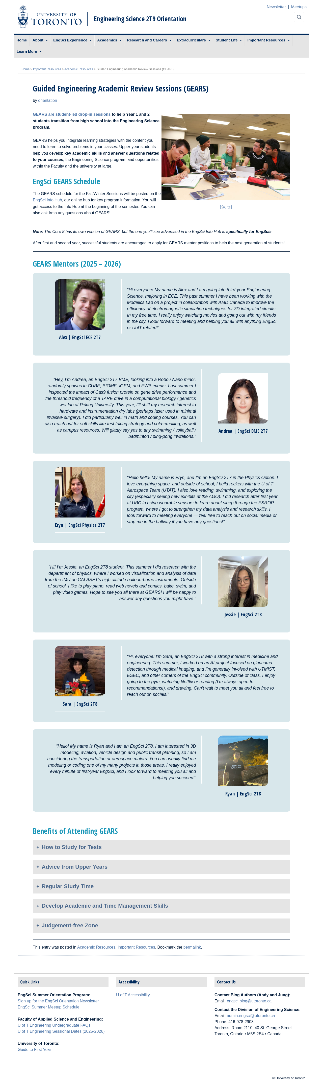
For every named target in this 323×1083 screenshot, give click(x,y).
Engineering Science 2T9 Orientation (140, 18)
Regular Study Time (68, 886)
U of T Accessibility (133, 995)
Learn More (27, 51)
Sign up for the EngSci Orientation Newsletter (58, 1001)
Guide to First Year (34, 1049)
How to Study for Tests (72, 847)
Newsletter (276, 7)
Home (21, 40)
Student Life (227, 40)
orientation (47, 100)
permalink (192, 947)
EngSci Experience (70, 40)
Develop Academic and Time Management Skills (105, 906)
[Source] (226, 207)
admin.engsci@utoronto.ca (251, 1016)
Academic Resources (78, 69)
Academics (107, 40)
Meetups (299, 7)
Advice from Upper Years (74, 867)
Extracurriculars (191, 40)
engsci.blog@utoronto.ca (249, 1001)
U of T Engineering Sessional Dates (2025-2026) (61, 1031)
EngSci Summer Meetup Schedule (48, 1007)
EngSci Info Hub (47, 200)
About (38, 40)
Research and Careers (147, 40)
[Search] (299, 17)
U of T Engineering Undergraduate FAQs (54, 1025)
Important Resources (266, 40)
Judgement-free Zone (70, 925)
